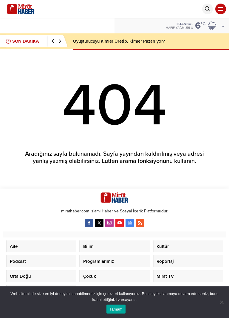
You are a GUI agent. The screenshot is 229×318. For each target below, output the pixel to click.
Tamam (116, 309)
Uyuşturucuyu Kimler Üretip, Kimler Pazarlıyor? (119, 41)
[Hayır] (222, 302)
